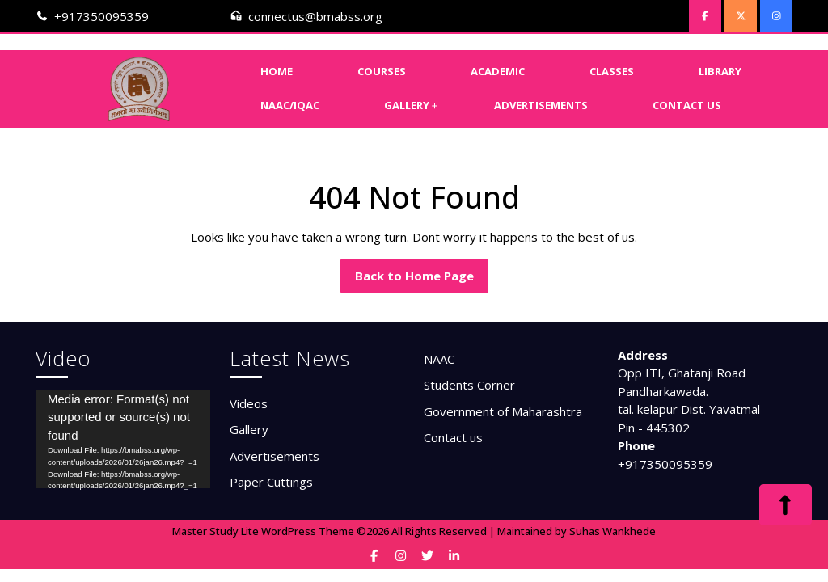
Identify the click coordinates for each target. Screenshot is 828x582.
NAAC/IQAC (289, 105)
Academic (498, 71)
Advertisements (541, 105)
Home (276, 71)
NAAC (439, 359)
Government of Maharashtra (503, 411)
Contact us (453, 437)
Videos (249, 403)
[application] (123, 439)
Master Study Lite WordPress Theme (263, 531)
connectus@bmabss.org (315, 16)
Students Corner (469, 385)
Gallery (406, 105)
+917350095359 (101, 16)
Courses (381, 71)
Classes (611, 71)
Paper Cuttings (271, 482)
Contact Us (687, 105)
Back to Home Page (421, 279)
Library (720, 71)
